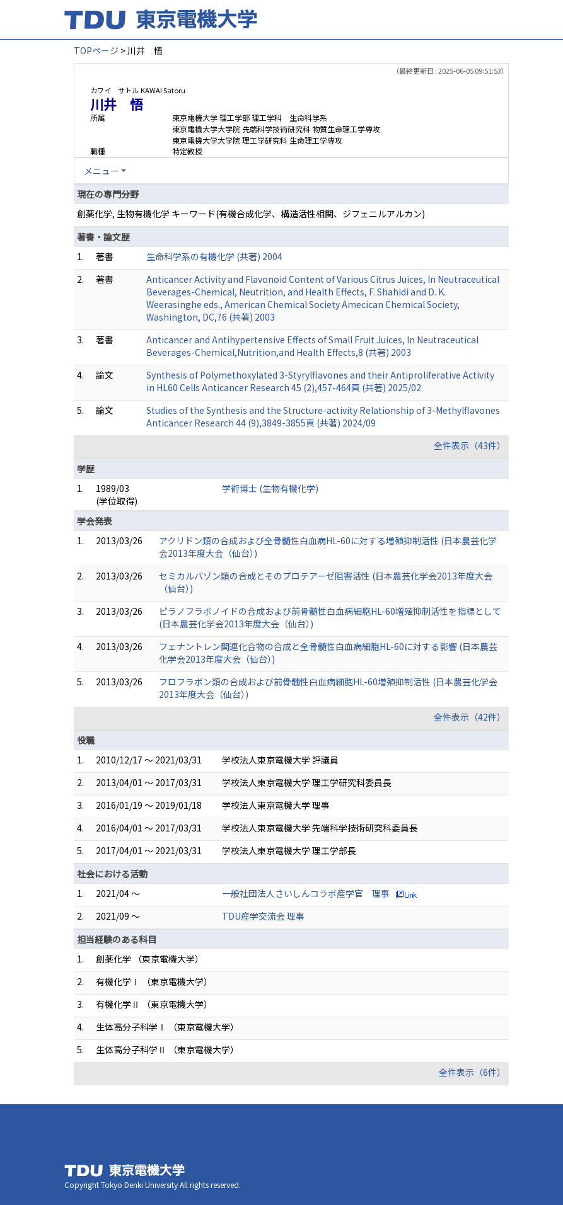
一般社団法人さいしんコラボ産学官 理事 (306, 893)
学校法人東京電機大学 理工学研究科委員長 (307, 782)
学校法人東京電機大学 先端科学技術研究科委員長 (320, 827)
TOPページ (96, 50)
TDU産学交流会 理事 (263, 916)
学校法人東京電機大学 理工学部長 (289, 850)
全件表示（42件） (470, 717)
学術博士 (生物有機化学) (270, 488)
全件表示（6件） (472, 1072)
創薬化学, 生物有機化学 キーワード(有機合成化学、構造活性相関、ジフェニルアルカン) (251, 213)
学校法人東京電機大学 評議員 (280, 759)
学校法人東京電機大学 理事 (276, 805)
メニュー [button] (101, 170)
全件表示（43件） (470, 445)
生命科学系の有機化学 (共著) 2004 (214, 256)
